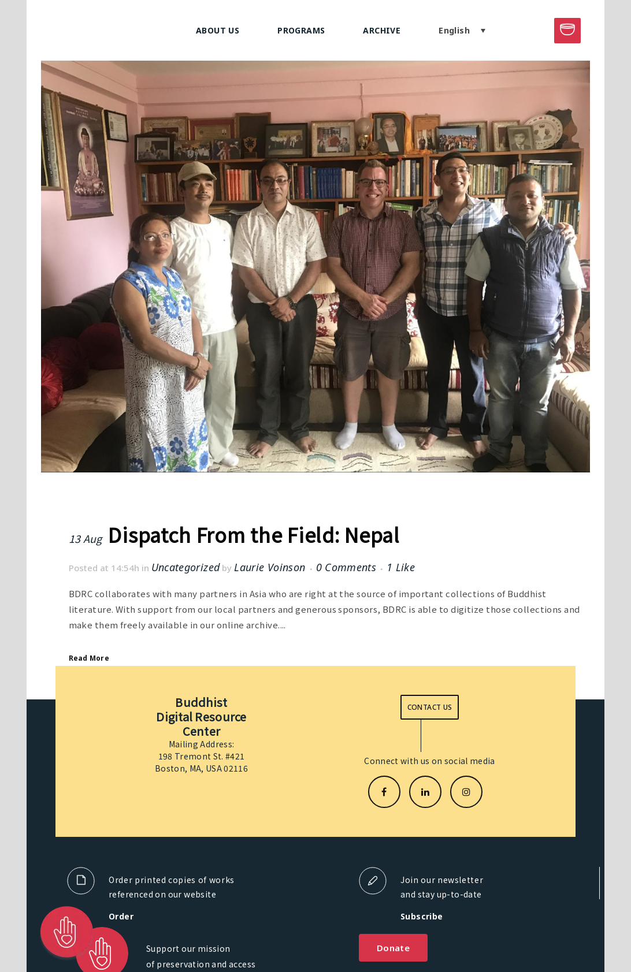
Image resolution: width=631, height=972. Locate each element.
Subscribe (421, 916)
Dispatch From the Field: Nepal (253, 534)
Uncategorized (185, 567)
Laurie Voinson (269, 567)
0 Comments (346, 567)
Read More (89, 658)
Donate (393, 948)
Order (121, 916)
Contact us (429, 707)
